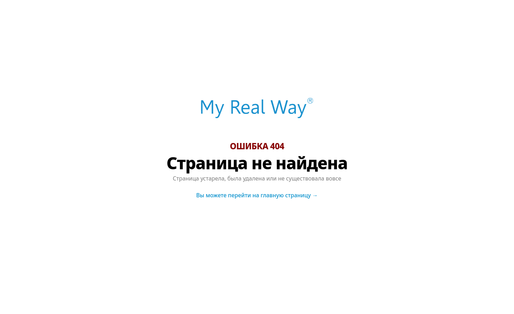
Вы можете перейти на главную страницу (257, 195)
